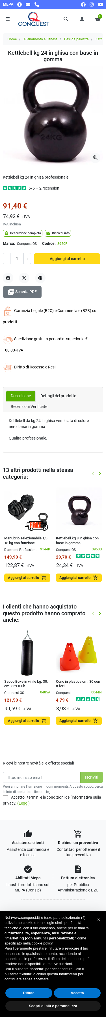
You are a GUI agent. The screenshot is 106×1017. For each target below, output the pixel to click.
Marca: (9, 243)
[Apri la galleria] (95, 158)
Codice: (49, 243)
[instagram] (92, 4)
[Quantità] (17, 258)
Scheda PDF (22, 292)
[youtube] (100, 4)
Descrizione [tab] (21, 396)
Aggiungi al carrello (67, 258)
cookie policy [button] (42, 943)
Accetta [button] (77, 993)
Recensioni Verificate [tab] (29, 406)
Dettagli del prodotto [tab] (58, 396)
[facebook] (83, 4)
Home (12, 39)
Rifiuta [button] (28, 993)
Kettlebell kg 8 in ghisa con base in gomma (77, 540)
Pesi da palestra (76, 39)
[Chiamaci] (36, 4)
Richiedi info (58, 233)
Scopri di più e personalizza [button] (53, 1006)
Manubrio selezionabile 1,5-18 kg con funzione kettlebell (26, 543)
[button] (66, 19)
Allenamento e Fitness (40, 39)
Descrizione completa (22, 233)
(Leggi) (23, 803)
